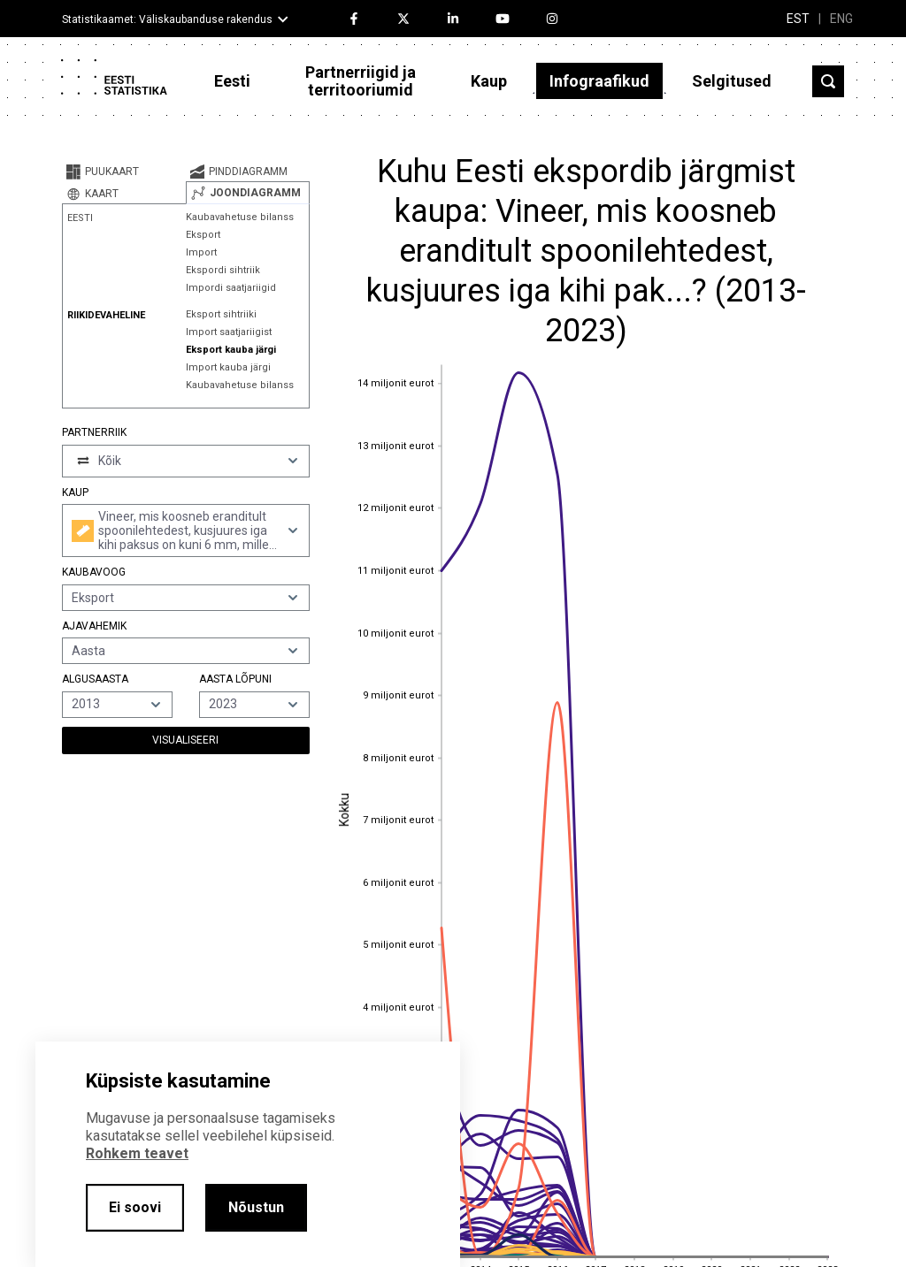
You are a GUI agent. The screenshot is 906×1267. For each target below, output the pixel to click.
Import (201, 252)
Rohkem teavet (137, 1153)
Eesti (232, 81)
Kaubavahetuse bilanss (240, 217)
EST (798, 18)
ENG (841, 18)
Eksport (203, 234)
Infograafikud (599, 81)
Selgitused (732, 81)
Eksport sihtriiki (221, 314)
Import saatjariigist (229, 332)
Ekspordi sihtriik (223, 270)
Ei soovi (135, 1207)
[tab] (124, 171)
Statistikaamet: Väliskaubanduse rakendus (167, 19)
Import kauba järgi (228, 367)
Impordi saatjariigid (231, 288)
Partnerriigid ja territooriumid (360, 81)
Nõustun (256, 1207)
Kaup (489, 81)
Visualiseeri (185, 740)
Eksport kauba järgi (231, 349)
